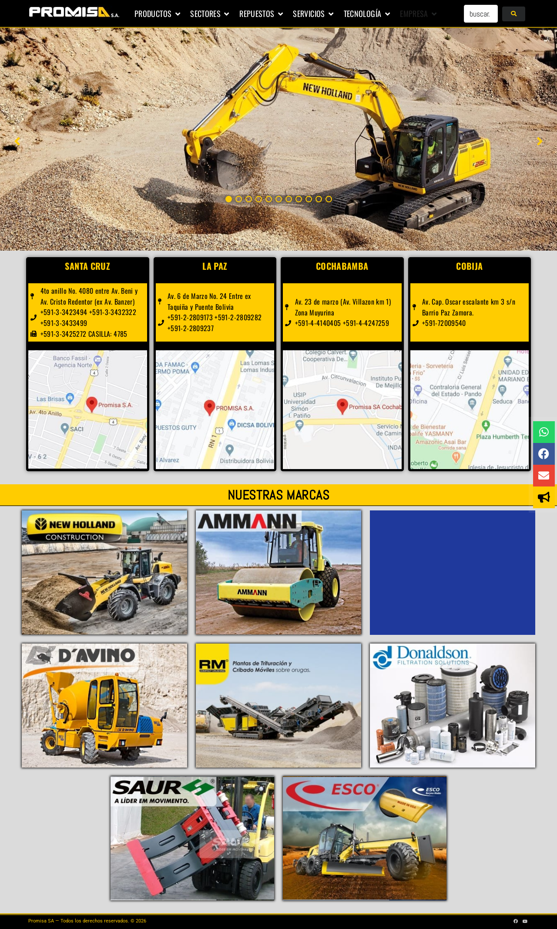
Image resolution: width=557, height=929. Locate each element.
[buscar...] (481, 14)
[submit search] (513, 14)
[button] (158, 14)
